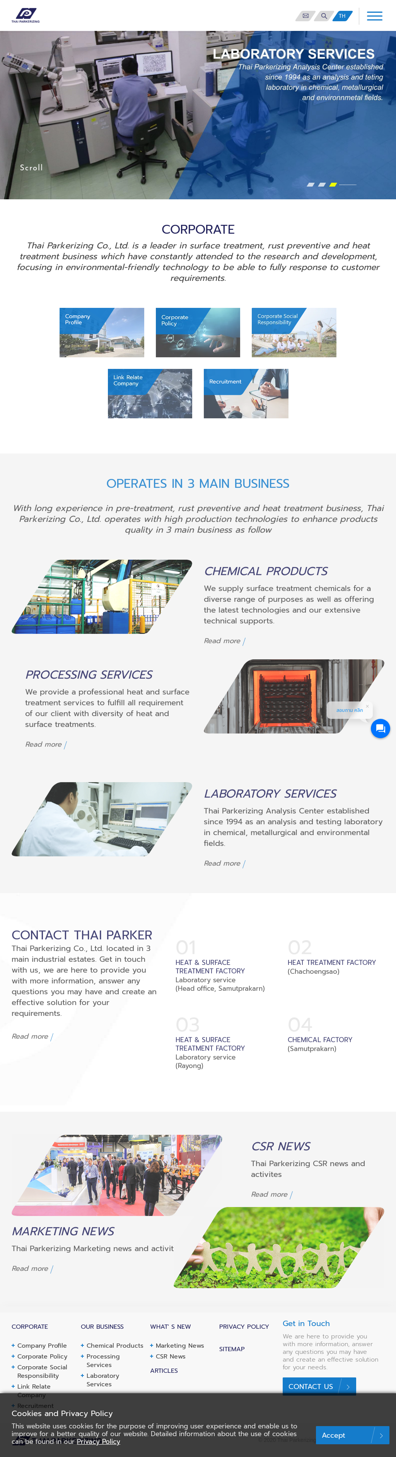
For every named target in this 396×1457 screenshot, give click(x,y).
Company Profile (42, 1345)
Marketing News (180, 1345)
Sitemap (232, 1349)
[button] (310, 184)
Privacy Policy (98, 1442)
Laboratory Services (103, 1380)
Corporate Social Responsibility (42, 1372)
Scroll (31, 153)
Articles (164, 1370)
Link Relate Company (34, 1391)
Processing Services (103, 1361)
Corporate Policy (42, 1356)
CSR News (171, 1356)
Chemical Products (115, 1345)
